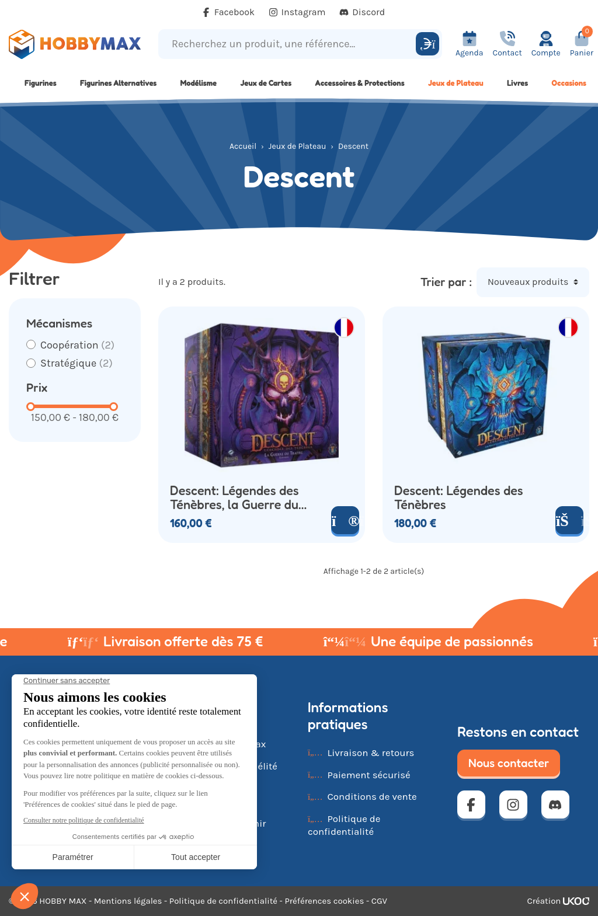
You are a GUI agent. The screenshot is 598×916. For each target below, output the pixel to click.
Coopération (77, 345)
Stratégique (76, 363)
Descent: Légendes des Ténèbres (458, 497)
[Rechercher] (427, 43)
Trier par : (446, 282)
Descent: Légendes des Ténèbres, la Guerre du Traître (234, 497)
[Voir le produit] (345, 520)
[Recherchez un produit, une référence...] (288, 44)
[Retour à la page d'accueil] (75, 44)
